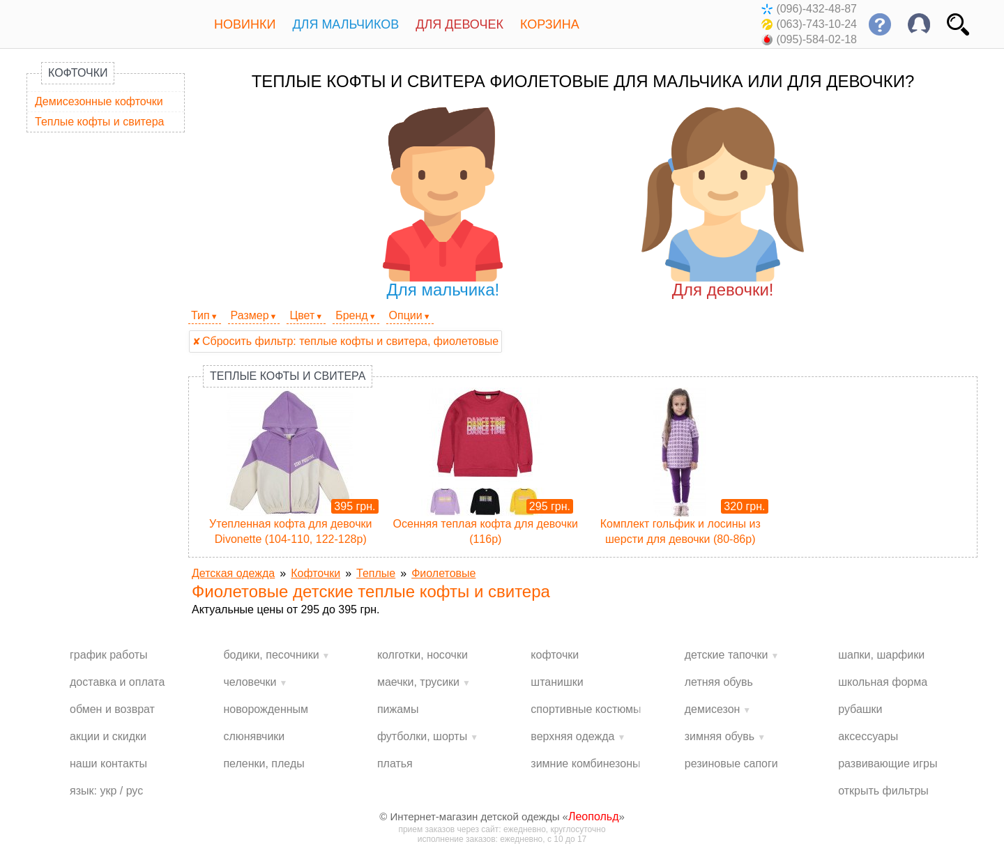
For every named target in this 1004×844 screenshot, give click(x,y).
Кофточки (77, 73)
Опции (406, 315)
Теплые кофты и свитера (99, 122)
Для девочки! (722, 203)
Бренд (351, 315)
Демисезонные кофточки (99, 101)
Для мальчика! (443, 203)
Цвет (301, 315)
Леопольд (593, 816)
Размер (250, 315)
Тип (200, 315)
